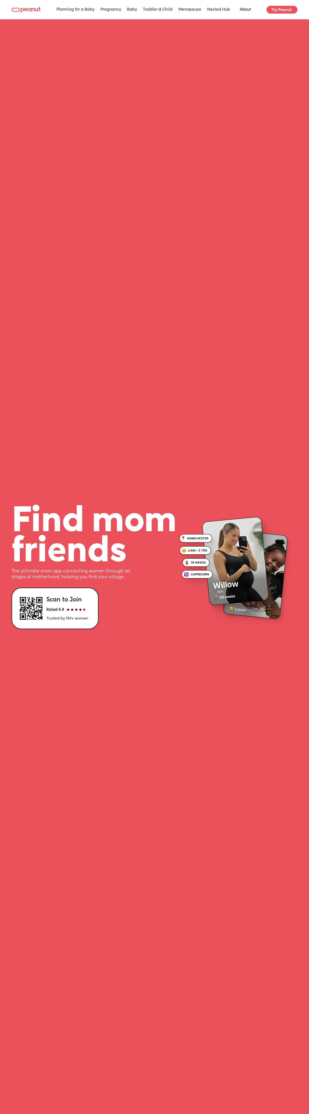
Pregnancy (110, 10)
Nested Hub (218, 10)
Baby (132, 10)
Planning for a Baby (75, 10)
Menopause (189, 10)
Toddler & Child (158, 10)
